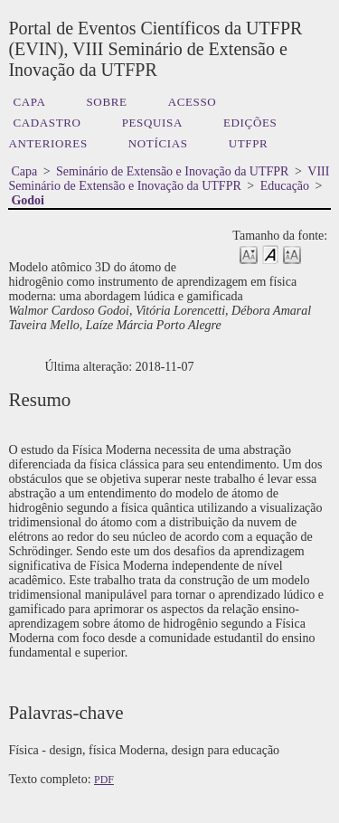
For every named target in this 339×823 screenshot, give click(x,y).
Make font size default (270, 253)
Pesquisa (152, 122)
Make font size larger (292, 253)
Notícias (158, 143)
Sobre (106, 102)
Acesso (192, 102)
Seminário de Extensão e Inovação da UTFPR (172, 171)
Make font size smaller (249, 253)
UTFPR (248, 143)
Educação (284, 186)
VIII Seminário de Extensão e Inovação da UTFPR (168, 179)
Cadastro (46, 122)
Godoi (27, 200)
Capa (29, 102)
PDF (104, 779)
